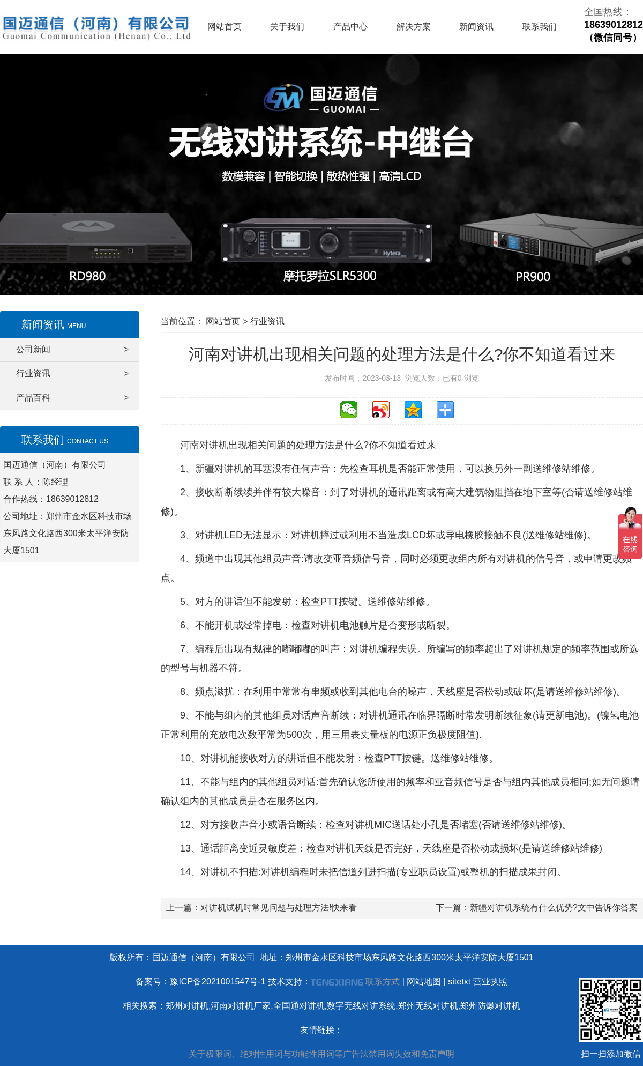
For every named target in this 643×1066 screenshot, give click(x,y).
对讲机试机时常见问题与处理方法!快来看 (278, 907)
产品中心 (350, 26)
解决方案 (414, 26)
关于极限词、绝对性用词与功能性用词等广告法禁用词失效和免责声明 (321, 1053)
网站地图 (424, 981)
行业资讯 (72, 374)
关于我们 (287, 26)
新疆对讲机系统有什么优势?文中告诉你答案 (554, 907)
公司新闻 (72, 349)
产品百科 (72, 398)
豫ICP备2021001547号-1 (217, 981)
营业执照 (490, 981)
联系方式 (382, 981)
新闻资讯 (476, 26)
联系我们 (539, 26)
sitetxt (459, 981)
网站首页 (224, 26)
